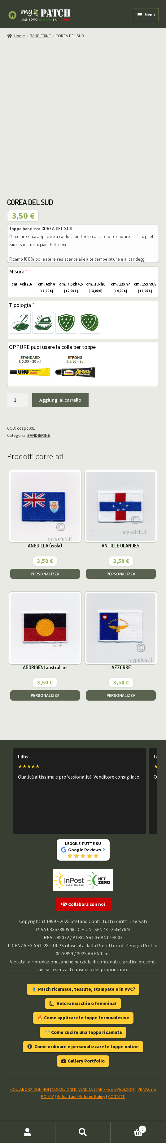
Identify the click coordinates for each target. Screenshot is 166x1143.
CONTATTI (116, 1096)
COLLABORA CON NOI (29, 1089)
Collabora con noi (83, 904)
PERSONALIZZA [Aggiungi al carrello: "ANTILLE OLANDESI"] (121, 574)
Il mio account (27, 1132)
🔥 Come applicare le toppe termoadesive (83, 1018)
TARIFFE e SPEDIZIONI (115, 1089)
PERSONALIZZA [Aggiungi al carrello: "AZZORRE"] (121, 695)
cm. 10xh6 (94, 287)
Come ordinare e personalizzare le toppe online (83, 1046)
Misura (18, 271)
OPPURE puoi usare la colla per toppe (52, 346)
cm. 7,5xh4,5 (71, 287)
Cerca (83, 1132)
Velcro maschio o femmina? (83, 1003)
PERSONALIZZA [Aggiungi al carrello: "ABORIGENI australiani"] (45, 695)
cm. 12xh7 (119, 287)
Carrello (128, 1127)
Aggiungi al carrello (60, 400)
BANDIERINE (40, 36)
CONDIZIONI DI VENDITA (72, 1089)
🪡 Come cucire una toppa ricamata (83, 1032)
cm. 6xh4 (44, 287)
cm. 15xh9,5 (144, 287)
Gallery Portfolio (83, 1061)
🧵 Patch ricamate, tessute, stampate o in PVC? (83, 989)
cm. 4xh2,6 (21, 284)
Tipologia (22, 305)
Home (19, 36)
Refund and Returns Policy (81, 1096)
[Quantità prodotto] (17, 400)
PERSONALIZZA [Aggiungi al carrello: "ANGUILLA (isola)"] (45, 574)
